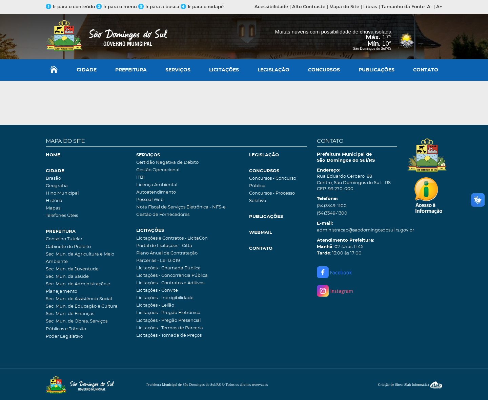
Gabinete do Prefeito (68, 247)
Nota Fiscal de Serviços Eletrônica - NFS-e (181, 207)
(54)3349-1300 (332, 213)
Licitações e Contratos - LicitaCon (172, 238)
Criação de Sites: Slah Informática (410, 384)
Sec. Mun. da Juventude (72, 269)
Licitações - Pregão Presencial (168, 320)
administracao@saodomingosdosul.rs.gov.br (357, 230)
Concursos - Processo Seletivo (272, 197)
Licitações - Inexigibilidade (165, 298)
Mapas (53, 208)
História (54, 201)
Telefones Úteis (62, 216)
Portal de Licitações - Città (164, 246)
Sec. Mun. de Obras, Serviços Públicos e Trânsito (76, 325)
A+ (439, 7)
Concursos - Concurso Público (272, 182)
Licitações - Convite (157, 290)
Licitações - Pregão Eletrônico (168, 313)
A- (429, 7)
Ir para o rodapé (202, 7)
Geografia (57, 186)
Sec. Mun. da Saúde (67, 276)
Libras (370, 7)
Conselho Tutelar (64, 239)
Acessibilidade (271, 7)
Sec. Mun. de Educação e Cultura (82, 306)
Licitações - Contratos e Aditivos (170, 283)
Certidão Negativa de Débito (167, 162)
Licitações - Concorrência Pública (172, 275)
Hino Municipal (62, 193)
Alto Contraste (308, 7)
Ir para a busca (158, 7)
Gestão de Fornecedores (162, 215)
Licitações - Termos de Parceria (169, 328)
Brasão (53, 178)
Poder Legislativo (64, 336)
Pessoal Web (150, 200)
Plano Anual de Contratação (167, 253)
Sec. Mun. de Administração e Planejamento (78, 288)
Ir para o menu (117, 7)
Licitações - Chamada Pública (168, 268)
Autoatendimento (156, 192)
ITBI (140, 177)
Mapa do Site (344, 7)
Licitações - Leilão (155, 305)
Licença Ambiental (156, 185)
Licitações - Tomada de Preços (169, 335)
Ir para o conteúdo (70, 7)
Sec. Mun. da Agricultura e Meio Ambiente (80, 258)
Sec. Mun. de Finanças (70, 314)
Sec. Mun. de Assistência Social (79, 299)
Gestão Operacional (157, 170)
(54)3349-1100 (332, 206)
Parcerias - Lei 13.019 (158, 261)
